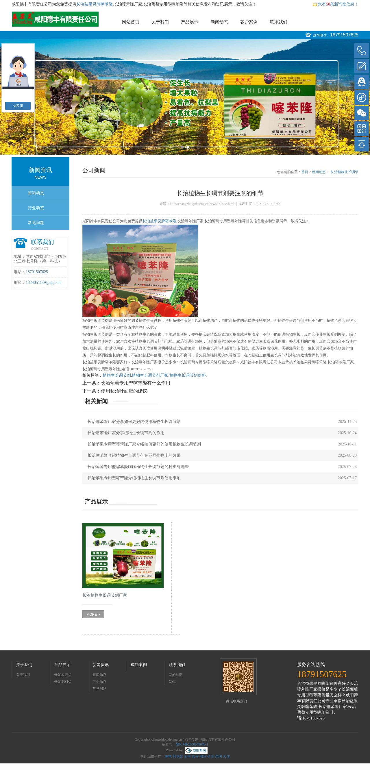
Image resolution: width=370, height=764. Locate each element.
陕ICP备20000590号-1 (192, 744)
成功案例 (139, 665)
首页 (304, 172)
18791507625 (344, 34)
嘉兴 (195, 756)
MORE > (93, 615)
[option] (185, 97)
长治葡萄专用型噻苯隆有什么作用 (135, 382)
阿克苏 (178, 756)
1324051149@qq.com (44, 282)
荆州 (202, 756)
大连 (226, 756)
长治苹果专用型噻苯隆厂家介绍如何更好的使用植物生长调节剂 (144, 444)
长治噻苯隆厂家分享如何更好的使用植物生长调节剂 (134, 421)
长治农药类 (63, 675)
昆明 (218, 756)
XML (173, 682)
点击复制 (192, 739)
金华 (187, 756)
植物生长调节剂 (117, 375)
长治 (210, 756)
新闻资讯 (100, 665)
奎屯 (168, 756)
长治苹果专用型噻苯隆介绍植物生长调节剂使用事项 (134, 478)
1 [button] (182, 147)
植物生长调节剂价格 (187, 375)
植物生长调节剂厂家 (150, 375)
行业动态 (36, 208)
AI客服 (18, 106)
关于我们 (160, 22)
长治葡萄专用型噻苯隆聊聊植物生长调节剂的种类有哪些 (138, 467)
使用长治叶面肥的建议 (124, 391)
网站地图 (176, 675)
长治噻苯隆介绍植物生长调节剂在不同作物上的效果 (134, 455)
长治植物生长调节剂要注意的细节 (344, 172)
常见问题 (36, 223)
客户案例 (249, 22)
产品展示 (189, 22)
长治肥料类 (63, 682)
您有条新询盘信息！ (335, 4)
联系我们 (278, 22)
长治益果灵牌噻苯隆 (94, 4)
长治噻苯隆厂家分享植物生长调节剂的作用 (126, 433)
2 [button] (187, 147)
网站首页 (130, 22)
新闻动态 (219, 22)
